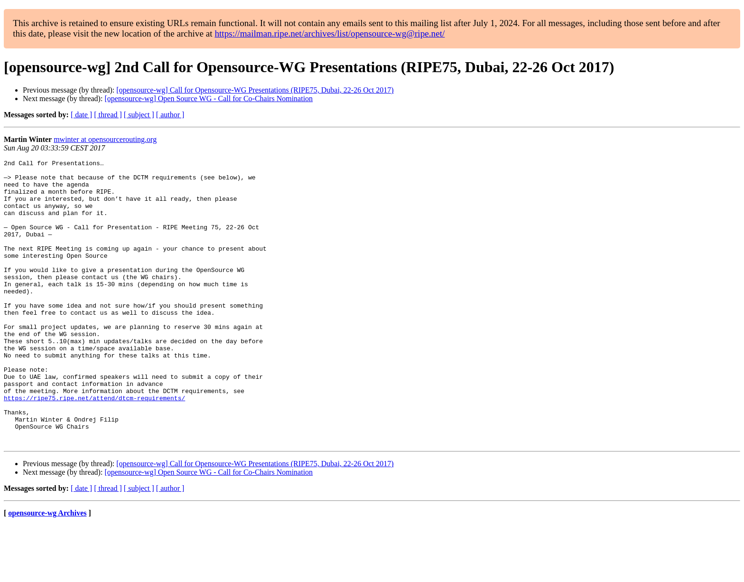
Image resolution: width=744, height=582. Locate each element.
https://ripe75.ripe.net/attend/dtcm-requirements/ (94, 446)
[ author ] (170, 115)
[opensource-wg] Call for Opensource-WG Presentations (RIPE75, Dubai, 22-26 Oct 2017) (254, 90)
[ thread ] (108, 115)
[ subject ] (139, 115)
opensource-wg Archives (47, 570)
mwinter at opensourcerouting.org (105, 139)
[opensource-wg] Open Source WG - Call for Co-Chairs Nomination (208, 98)
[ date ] (81, 115)
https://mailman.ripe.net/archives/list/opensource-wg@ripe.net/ (329, 33)
